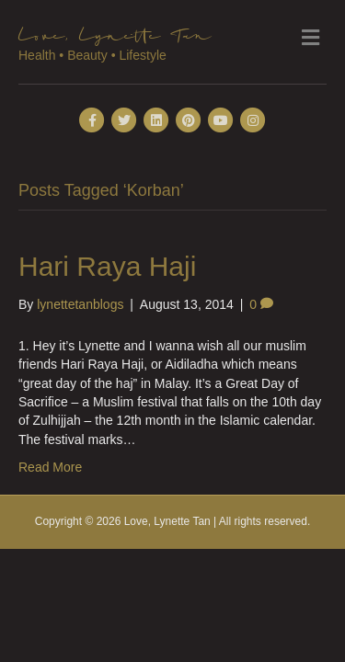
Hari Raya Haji (107, 266)
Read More (50, 467)
